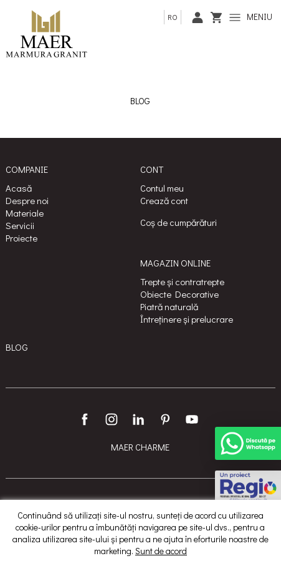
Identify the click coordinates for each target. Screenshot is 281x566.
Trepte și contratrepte (182, 281)
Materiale (25, 213)
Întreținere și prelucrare (186, 319)
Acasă (19, 188)
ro (173, 17)
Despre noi (27, 200)
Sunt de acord (161, 551)
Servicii (20, 225)
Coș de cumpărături (178, 222)
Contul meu (162, 188)
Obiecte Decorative (179, 294)
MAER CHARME (140, 447)
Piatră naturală (169, 306)
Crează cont (164, 200)
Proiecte (21, 238)
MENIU (250, 16)
